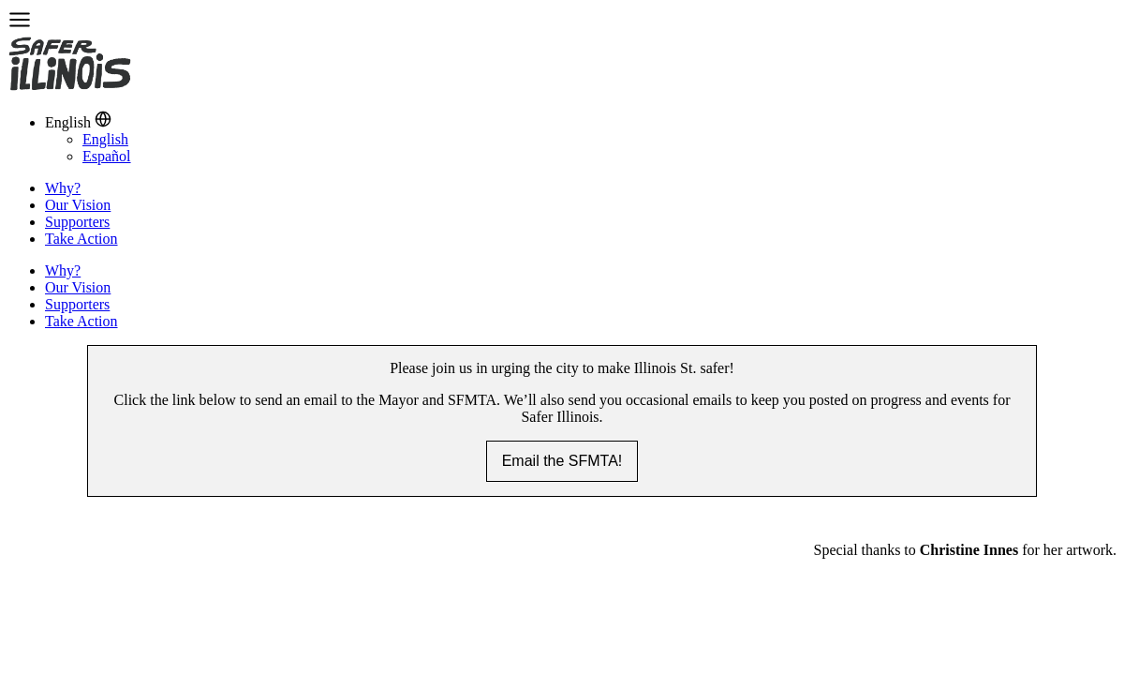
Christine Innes (969, 550)
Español (106, 156)
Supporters (77, 222)
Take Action (81, 239)
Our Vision (78, 205)
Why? (63, 188)
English (105, 139)
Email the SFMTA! (562, 461)
